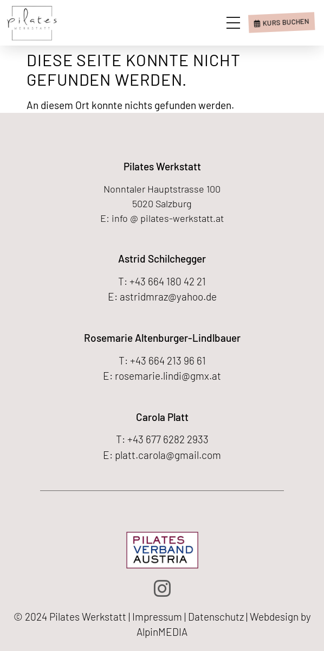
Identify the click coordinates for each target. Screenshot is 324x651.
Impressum (157, 616)
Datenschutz (216, 616)
